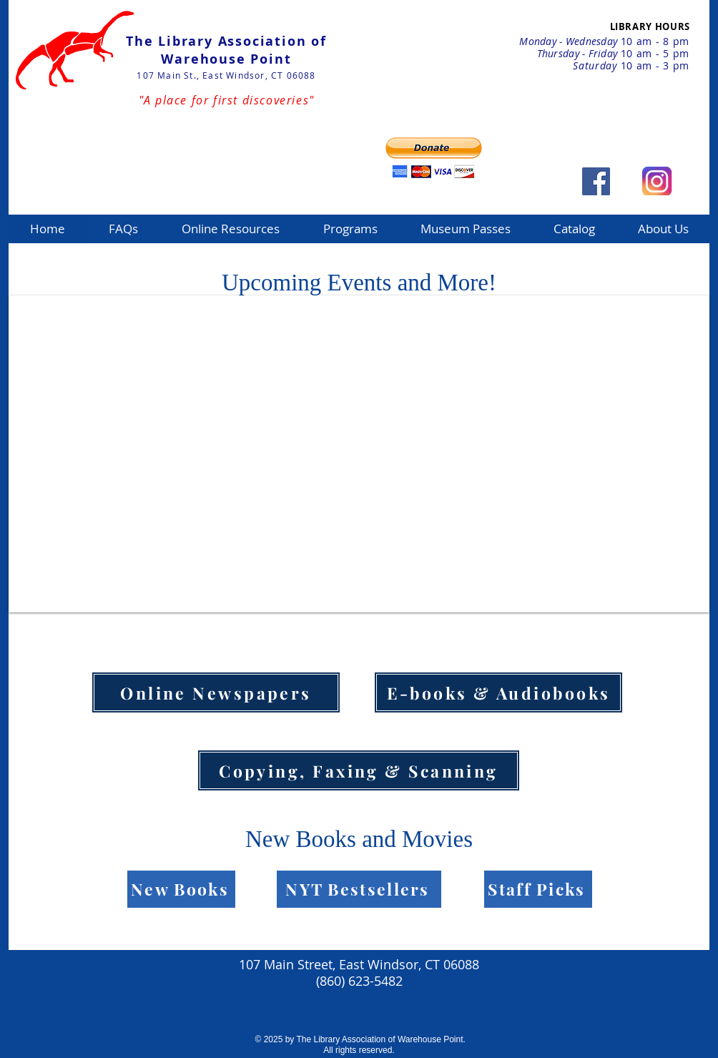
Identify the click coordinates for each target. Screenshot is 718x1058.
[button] (230, 229)
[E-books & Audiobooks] (498, 692)
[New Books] (181, 889)
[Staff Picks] (538, 889)
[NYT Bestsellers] (359, 889)
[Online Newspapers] (216, 692)
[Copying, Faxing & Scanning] (358, 770)
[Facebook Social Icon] (596, 181)
